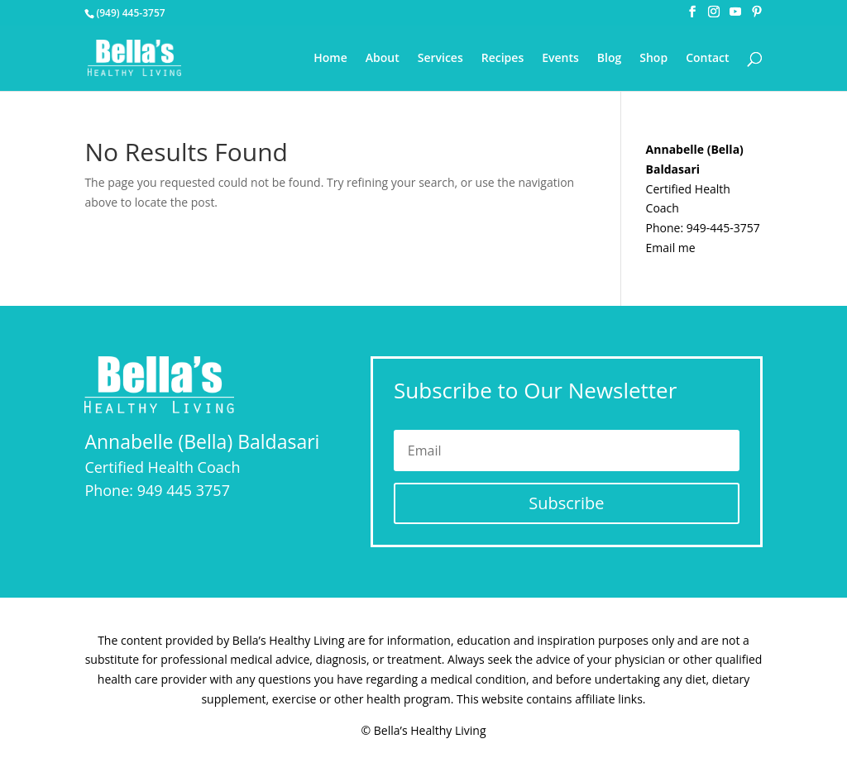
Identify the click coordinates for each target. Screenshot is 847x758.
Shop (653, 58)
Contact (707, 58)
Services (440, 58)
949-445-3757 (723, 228)
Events (560, 58)
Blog (609, 58)
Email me (671, 247)
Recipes (502, 58)
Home (330, 58)
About (383, 58)
